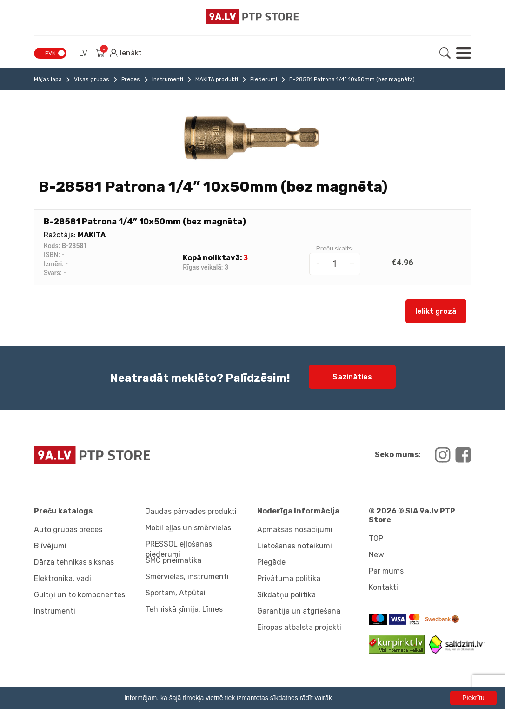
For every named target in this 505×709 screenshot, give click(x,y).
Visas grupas (91, 79)
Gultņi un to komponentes (79, 594)
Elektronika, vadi (62, 578)
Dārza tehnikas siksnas (74, 562)
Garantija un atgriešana (298, 611)
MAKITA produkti (216, 79)
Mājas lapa (48, 79)
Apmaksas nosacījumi (294, 529)
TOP (376, 538)
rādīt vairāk (316, 698)
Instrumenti (167, 79)
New (376, 554)
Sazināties (352, 376)
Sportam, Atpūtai (176, 592)
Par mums (386, 571)
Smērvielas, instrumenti (187, 576)
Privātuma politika (288, 578)
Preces (130, 79)
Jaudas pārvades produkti (191, 511)
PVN (50, 53)
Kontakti (383, 587)
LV (83, 53)
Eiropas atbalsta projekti (299, 627)
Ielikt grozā (436, 311)
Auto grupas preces (68, 529)
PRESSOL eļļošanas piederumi (179, 547)
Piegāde (271, 562)
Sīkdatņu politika (286, 594)
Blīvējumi (50, 545)
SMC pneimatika (173, 560)
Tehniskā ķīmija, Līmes (184, 609)
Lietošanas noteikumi (294, 545)
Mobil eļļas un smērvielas (188, 527)
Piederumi (263, 79)
